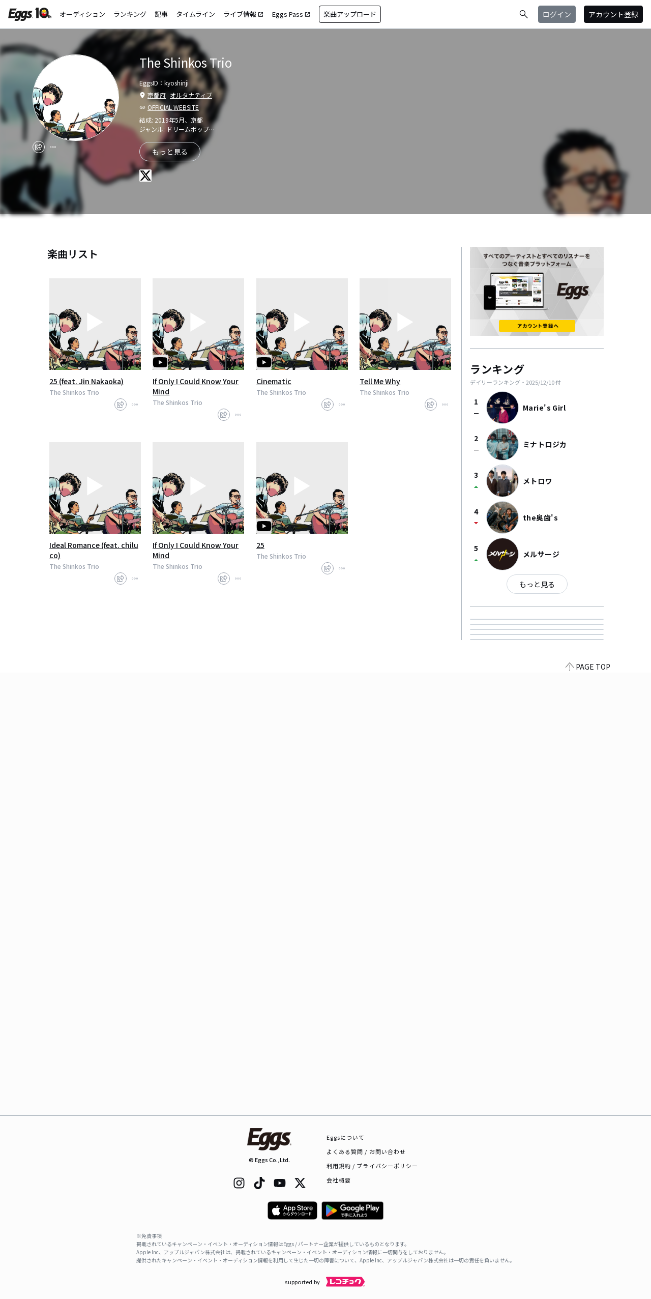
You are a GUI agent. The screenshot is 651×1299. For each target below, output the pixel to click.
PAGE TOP (588, 1109)
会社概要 (339, 1180)
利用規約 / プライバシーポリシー (373, 1166)
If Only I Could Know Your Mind (196, 386)
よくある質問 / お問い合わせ (366, 1151)
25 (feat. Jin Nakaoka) (86, 381)
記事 (161, 14)
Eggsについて (346, 1137)
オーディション (82, 14)
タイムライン (195, 14)
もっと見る (537, 584)
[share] (39, 147)
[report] (53, 147)
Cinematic (273, 381)
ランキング (129, 14)
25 (260, 545)
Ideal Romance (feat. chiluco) (93, 550)
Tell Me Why (380, 381)
